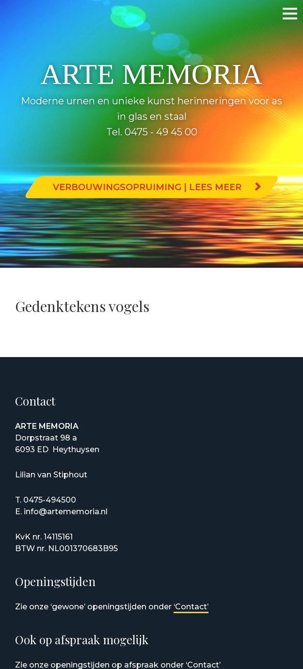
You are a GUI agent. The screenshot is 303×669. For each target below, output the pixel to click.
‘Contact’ (191, 606)
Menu (281, 13)
